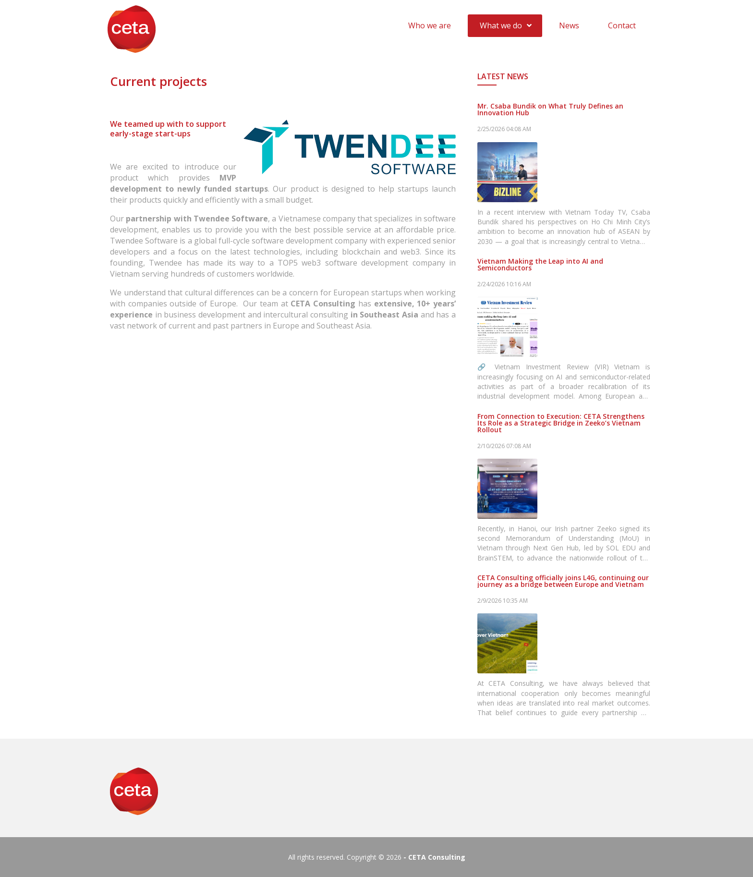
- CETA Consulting (434, 857)
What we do (501, 25)
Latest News (502, 76)
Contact (622, 25)
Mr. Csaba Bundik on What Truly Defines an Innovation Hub (550, 109)
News (569, 25)
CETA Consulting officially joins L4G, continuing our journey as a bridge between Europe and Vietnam (563, 581)
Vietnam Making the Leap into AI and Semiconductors (540, 264)
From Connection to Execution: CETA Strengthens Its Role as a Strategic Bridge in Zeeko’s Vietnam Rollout (560, 423)
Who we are (429, 25)
